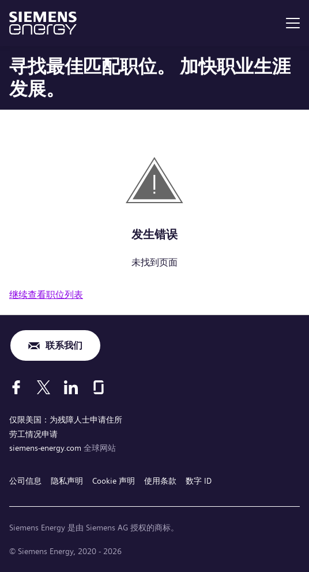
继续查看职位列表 (46, 294)
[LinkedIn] (71, 387)
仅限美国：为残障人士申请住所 (65, 419)
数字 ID (199, 480)
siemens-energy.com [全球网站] (46, 448)
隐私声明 (67, 480)
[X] (43, 387)
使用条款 (160, 480)
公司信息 (25, 480)
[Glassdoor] (98, 387)
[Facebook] (16, 387)
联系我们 (64, 345)
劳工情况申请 (33, 434)
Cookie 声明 (113, 480)
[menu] (293, 23)
